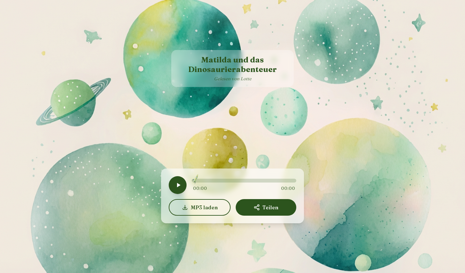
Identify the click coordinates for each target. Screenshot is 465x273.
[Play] (178, 185)
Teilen (266, 207)
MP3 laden (200, 207)
